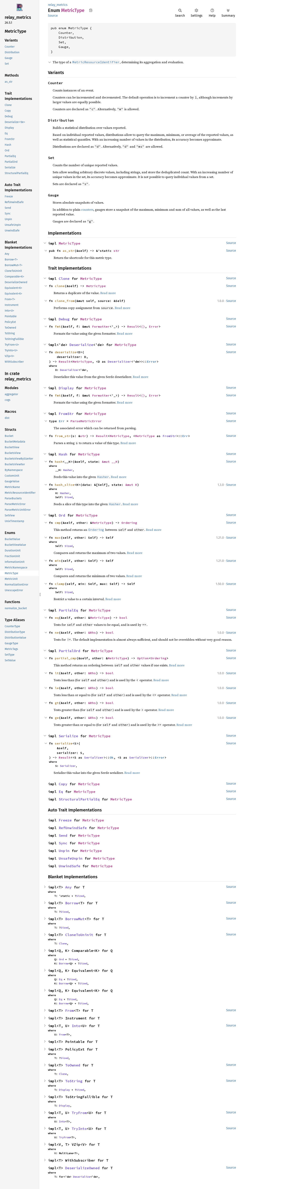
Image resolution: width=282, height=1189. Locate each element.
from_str (62, 436)
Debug (64, 319)
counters (87, 209)
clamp (60, 584)
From (69, 1010)
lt (57, 673)
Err (62, 421)
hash (59, 461)
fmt (58, 326)
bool (123, 618)
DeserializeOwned (82, 1168)
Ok (112, 757)
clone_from (64, 301)
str (116, 251)
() (143, 326)
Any (68, 887)
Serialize (68, 736)
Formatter (101, 326)
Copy (63, 784)
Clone (64, 278)
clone (60, 286)
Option (143, 658)
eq (57, 618)
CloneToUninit (79, 934)
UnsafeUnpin (70, 858)
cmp (58, 523)
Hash (63, 454)
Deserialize (81, 344)
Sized (68, 497)
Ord (62, 515)
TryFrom (79, 1112)
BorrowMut (75, 919)
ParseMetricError (86, 421)
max (58, 537)
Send (63, 835)
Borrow (71, 903)
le (57, 688)
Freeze (65, 820)
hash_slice (64, 485)
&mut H (131, 485)
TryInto (79, 1128)
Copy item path (91, 10)
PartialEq (68, 610)
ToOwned (72, 1065)
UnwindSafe (69, 866)
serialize (63, 743)
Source (53, 15)
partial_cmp (65, 658)
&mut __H (110, 461)
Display (66, 388)
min (58, 561)
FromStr (66, 413)
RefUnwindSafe (73, 828)
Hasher (67, 470)
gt (57, 703)
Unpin (64, 850)
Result (133, 326)
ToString (73, 1081)
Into (76, 1026)
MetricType (69, 243)
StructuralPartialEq (79, 799)
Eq (61, 791)
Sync (63, 843)
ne (57, 632)
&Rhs (92, 632)
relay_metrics (57, 5)
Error (154, 326)
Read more (108, 293)
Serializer (94, 757)
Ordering (129, 523)
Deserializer (119, 361)
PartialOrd (69, 651)
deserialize (65, 352)
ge (57, 718)
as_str (68, 251)
